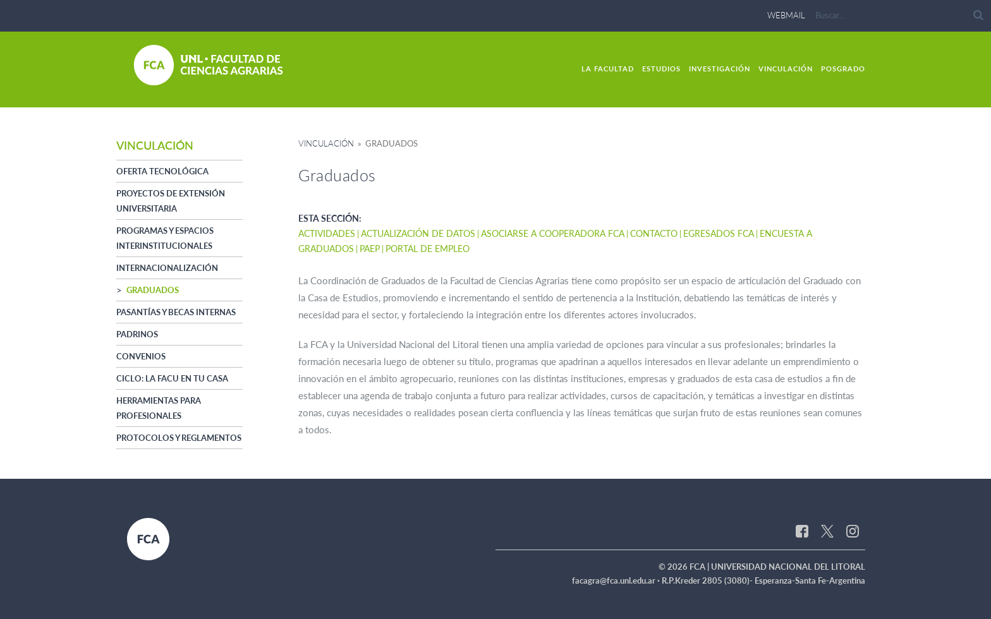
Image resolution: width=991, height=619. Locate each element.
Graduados (152, 290)
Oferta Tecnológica (162, 171)
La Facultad (607, 68)
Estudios (661, 68)
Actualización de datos (418, 233)
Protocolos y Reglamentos (178, 438)
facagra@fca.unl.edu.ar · (617, 580)
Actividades (326, 233)
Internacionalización (167, 268)
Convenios (141, 356)
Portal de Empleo (428, 248)
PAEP (370, 248)
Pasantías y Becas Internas (176, 312)
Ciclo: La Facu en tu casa (172, 378)
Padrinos (137, 334)
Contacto (654, 233)
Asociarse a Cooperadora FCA (552, 233)
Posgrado (843, 68)
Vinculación (785, 68)
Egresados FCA (718, 233)
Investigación (719, 68)
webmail (786, 15)
